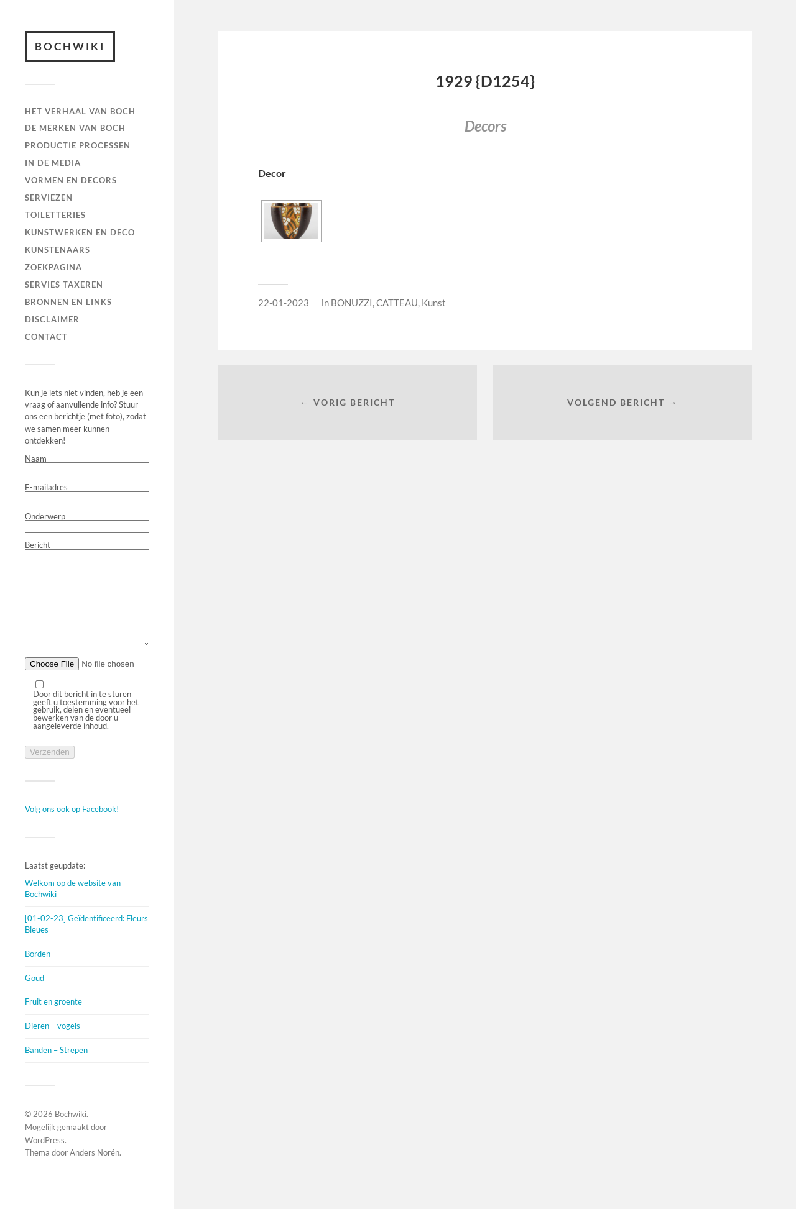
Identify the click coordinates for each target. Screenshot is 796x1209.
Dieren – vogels (52, 1044)
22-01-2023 (283, 302)
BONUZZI (352, 302)
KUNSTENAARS (57, 250)
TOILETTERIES (55, 215)
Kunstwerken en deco (80, 232)
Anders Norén (94, 1171)
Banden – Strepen (56, 1069)
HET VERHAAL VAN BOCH (80, 111)
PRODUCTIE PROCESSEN (78, 145)
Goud (34, 996)
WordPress (45, 1159)
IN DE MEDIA (53, 163)
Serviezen (49, 198)
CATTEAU (397, 302)
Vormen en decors (71, 180)
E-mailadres (87, 493)
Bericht (87, 603)
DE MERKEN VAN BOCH (75, 128)
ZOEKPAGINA (53, 267)
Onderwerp (87, 523)
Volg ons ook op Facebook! (72, 828)
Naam (87, 465)
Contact (46, 337)
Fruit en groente (53, 1020)
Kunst (434, 302)
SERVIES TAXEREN (64, 285)
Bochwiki (70, 46)
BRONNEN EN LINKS (68, 302)
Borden (37, 972)
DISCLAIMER (52, 319)
